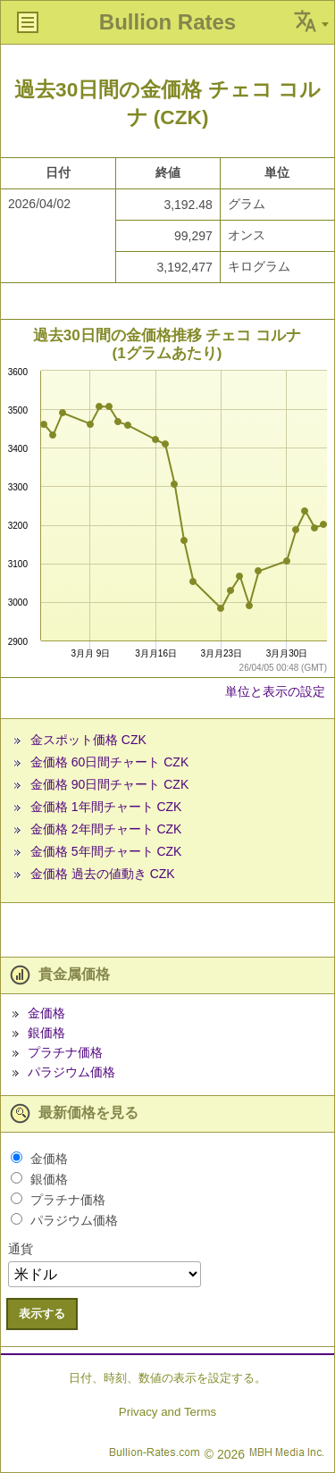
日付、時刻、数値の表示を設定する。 (167, 1378)
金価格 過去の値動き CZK (102, 873)
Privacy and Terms (167, 1412)
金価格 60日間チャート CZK (109, 762)
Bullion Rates (167, 22)
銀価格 (46, 1032)
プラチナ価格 (65, 1052)
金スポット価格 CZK (88, 739)
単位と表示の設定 (275, 691)
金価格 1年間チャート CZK (106, 806)
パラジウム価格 (71, 1072)
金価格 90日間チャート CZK (109, 784)
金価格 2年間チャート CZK (106, 829)
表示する (42, 1313)
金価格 (46, 1013)
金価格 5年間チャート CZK (106, 851)
